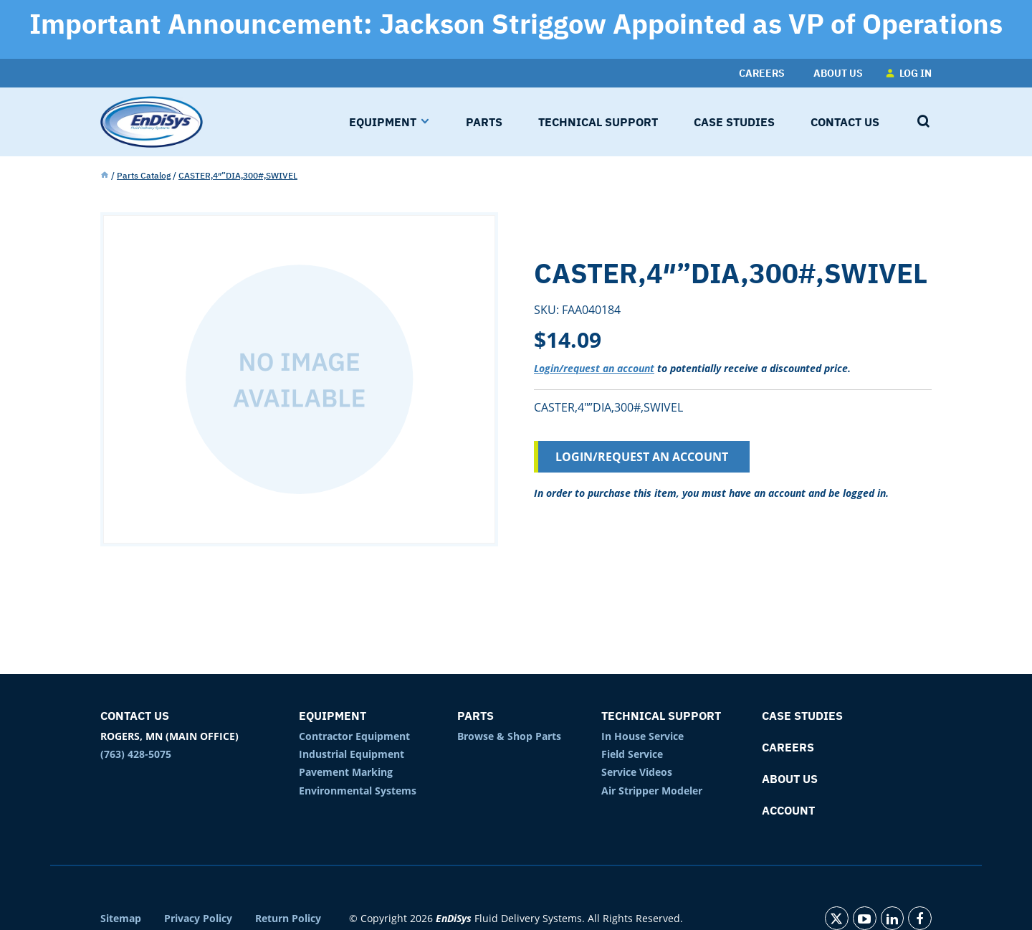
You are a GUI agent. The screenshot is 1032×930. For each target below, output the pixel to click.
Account (788, 810)
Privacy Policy (198, 919)
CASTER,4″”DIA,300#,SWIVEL (237, 175)
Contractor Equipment (354, 736)
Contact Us (134, 715)
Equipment (332, 715)
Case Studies (802, 715)
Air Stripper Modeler (651, 790)
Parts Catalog (144, 175)
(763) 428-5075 (135, 754)
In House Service (642, 736)
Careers (788, 747)
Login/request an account (594, 368)
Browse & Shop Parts (509, 736)
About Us (790, 779)
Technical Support (661, 715)
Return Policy (288, 919)
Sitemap (120, 919)
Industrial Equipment (351, 754)
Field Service (632, 754)
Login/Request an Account (641, 457)
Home (104, 176)
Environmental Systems (357, 790)
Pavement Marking (346, 772)
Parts (475, 715)
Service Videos (636, 772)
